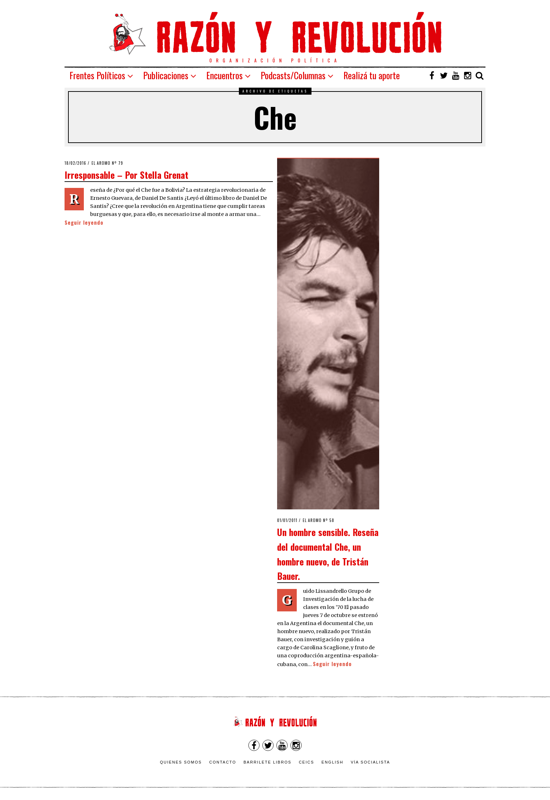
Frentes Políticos (97, 75)
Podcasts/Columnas (293, 75)
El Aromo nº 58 (318, 520)
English (332, 762)
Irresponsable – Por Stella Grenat (126, 174)
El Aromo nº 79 (107, 163)
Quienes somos (181, 762)
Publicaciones (165, 75)
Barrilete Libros (267, 762)
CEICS (306, 762)
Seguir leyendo (84, 222)
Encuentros (224, 75)
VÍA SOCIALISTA (370, 762)
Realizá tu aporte (371, 75)
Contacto (222, 762)
